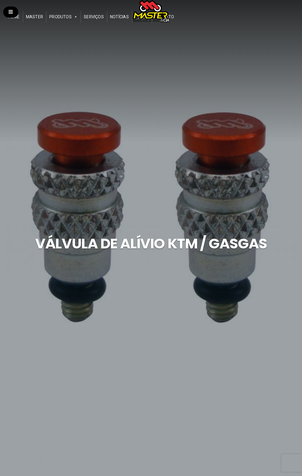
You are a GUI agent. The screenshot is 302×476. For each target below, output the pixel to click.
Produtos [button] (60, 16)
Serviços (94, 16)
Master (34, 16)
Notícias (119, 16)
